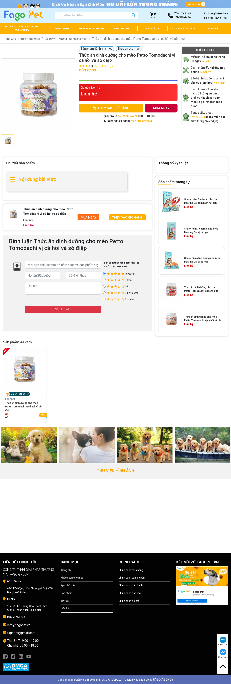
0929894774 (198, 116)
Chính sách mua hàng (131, 570)
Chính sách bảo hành (131, 585)
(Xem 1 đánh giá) (105, 66)
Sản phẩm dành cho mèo (96, 48)
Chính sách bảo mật (130, 593)
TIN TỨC (152, 28)
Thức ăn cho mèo (29, 38)
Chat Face (223, 653)
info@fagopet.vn (18, 625)
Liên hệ (65, 608)
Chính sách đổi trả (129, 600)
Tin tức (65, 600)
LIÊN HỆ (213, 28)
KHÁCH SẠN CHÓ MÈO (92, 28)
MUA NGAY (161, 108)
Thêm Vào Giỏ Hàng (127, 217)
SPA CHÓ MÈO (122, 28)
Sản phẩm (66, 593)
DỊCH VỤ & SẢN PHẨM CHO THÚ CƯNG (22, 28)
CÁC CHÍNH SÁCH (183, 28)
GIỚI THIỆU (62, 28)
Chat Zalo (223, 641)
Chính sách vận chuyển (132, 577)
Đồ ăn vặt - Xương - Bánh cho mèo (65, 38)
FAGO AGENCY (163, 679)
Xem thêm (207, 61)
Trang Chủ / (10, 38)
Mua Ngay (88, 217)
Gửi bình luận (63, 309)
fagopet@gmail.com (21, 633)
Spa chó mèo (68, 585)
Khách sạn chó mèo (72, 577)
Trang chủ (66, 570)
